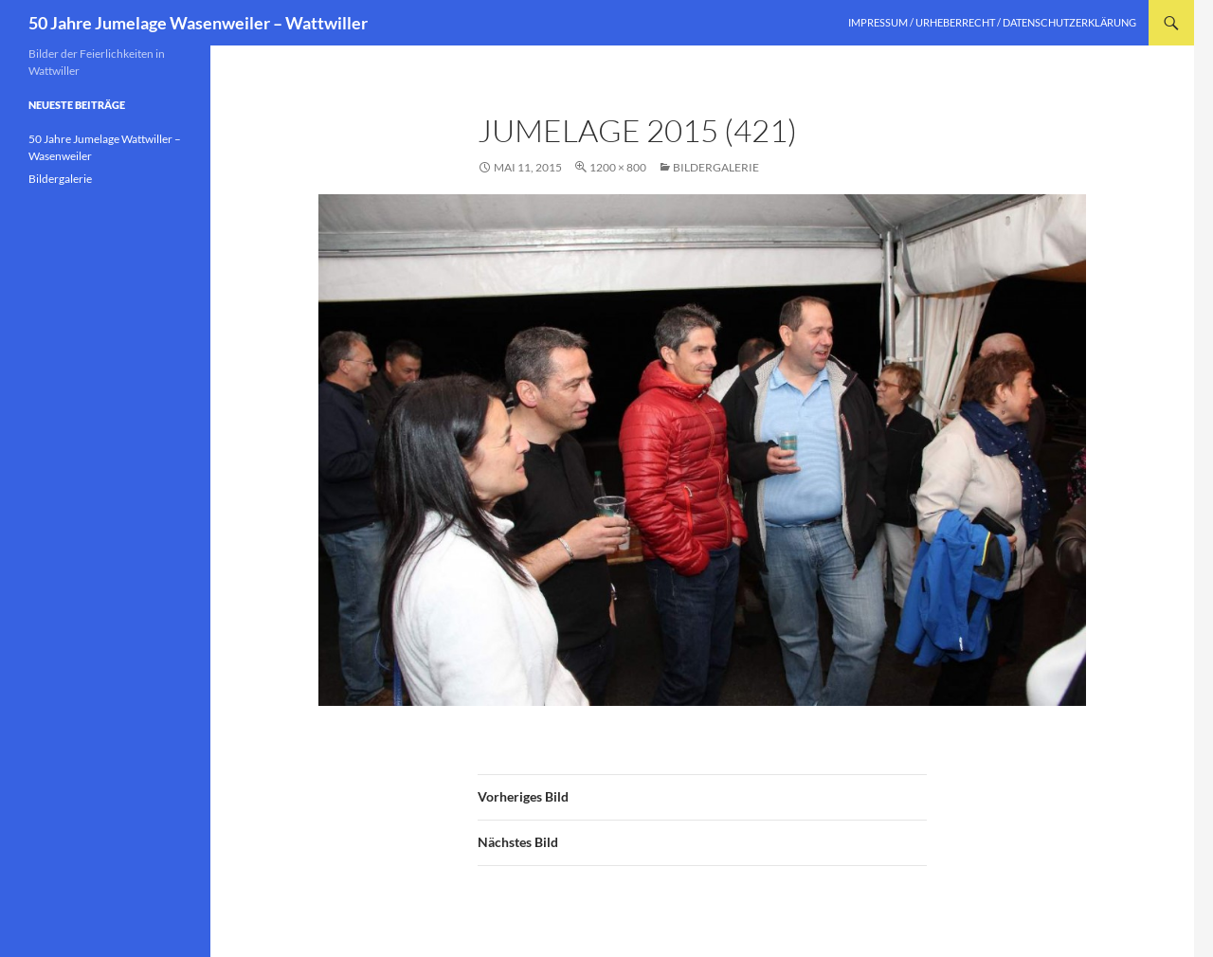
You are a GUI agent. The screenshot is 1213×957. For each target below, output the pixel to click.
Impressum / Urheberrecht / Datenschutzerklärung (992, 22)
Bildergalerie (716, 167)
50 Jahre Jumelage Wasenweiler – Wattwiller (198, 22)
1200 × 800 (617, 167)
